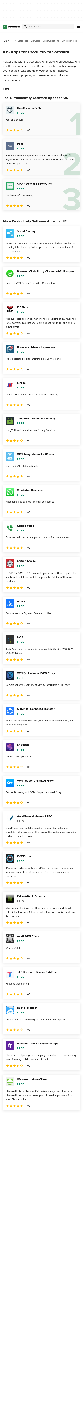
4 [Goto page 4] (47, 1118)
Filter (7, 89)
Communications (51, 41)
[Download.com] (11, 27)
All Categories (21, 41)
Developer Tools (69, 41)
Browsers (35, 41)
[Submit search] (25, 26)
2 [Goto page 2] (20, 1118)
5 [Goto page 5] (61, 1118)
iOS (6, 40)
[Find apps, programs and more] (48, 26)
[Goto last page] (73, 1118)
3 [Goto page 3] (34, 1118)
